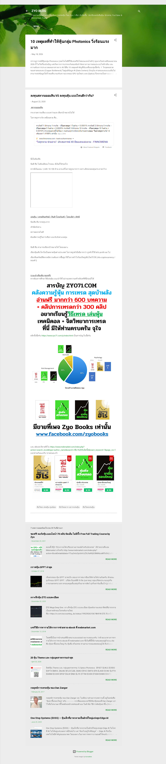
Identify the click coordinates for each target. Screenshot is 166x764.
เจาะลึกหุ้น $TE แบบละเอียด (44, 597)
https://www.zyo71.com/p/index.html (57, 336)
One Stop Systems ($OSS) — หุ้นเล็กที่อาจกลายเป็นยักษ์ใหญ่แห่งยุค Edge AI (69, 718)
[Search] (139, 12)
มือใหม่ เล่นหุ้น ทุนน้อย (46, 508)
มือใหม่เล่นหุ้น (88, 508)
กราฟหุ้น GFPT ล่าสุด (41, 567)
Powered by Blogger (83, 752)
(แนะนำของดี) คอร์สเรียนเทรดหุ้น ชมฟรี (53, 26)
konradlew (88, 757)
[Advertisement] (132, 74)
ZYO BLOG (39, 11)
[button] (115, 41)
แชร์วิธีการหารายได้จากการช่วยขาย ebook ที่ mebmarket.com (63, 628)
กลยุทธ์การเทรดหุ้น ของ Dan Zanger (49, 688)
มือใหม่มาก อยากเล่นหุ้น (69, 508)
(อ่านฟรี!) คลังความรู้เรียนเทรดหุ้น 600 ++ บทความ (96, 26)
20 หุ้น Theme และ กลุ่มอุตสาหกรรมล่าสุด (51, 658)
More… (126, 26)
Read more (111, 560)
